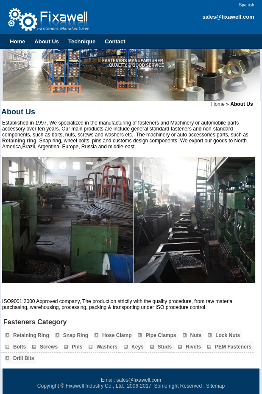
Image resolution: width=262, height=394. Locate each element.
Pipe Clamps (160, 335)
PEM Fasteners (233, 347)
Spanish (246, 5)
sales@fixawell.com (228, 17)
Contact (115, 41)
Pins (77, 347)
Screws (49, 347)
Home (17, 41)
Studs (165, 347)
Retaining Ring (31, 335)
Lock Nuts (227, 335)
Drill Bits (23, 358)
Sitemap (215, 386)
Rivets (193, 347)
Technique (81, 41)
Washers (106, 347)
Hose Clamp (116, 335)
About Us (46, 41)
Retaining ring (19, 141)
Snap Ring (75, 335)
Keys (137, 347)
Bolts (19, 347)
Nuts (196, 335)
